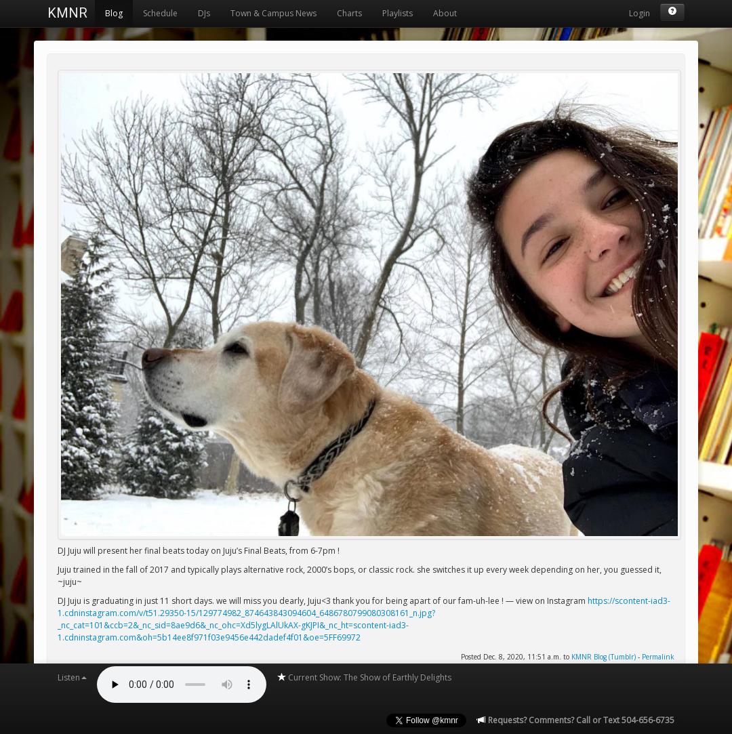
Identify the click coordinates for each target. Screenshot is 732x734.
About (445, 13)
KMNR (67, 13)
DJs (204, 13)
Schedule (160, 13)
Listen (72, 677)
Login (639, 13)
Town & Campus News (273, 13)
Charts (349, 13)
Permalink (658, 656)
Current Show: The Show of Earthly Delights (364, 677)
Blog (114, 13)
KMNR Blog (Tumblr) (603, 656)
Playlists (397, 13)
